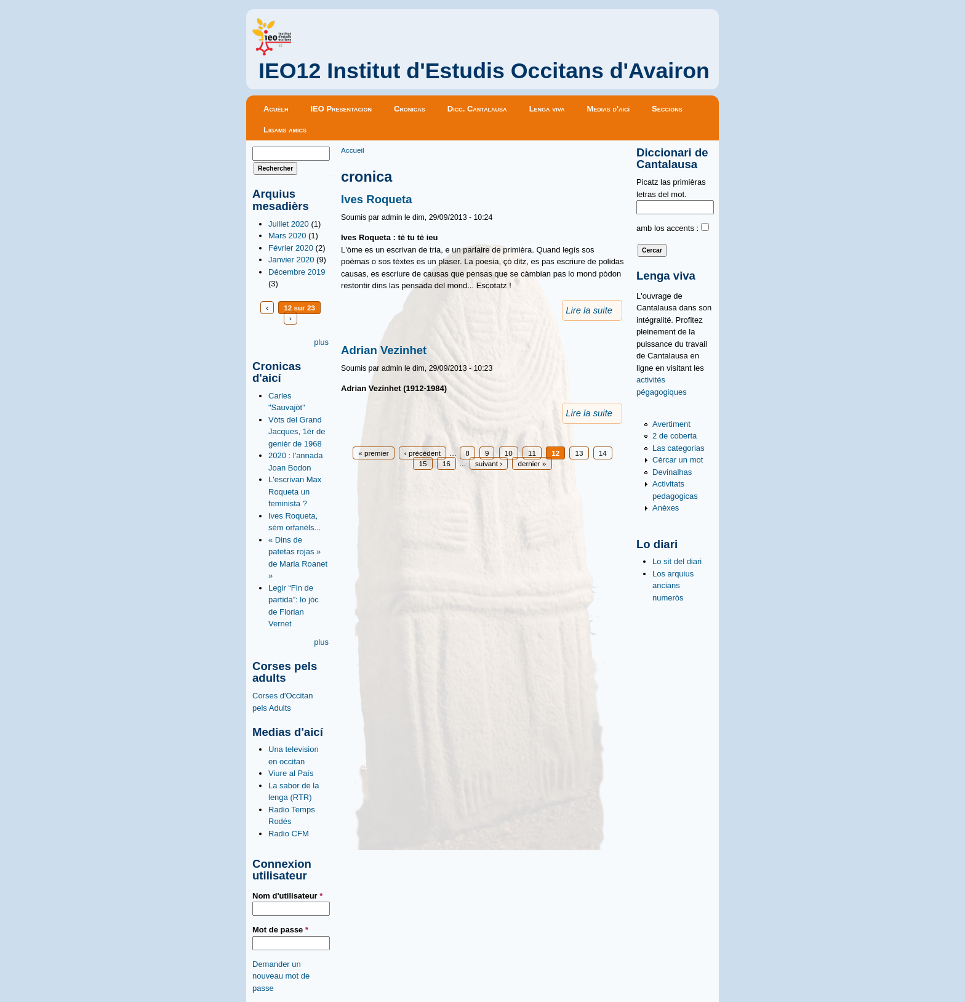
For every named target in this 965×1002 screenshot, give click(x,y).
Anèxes (665, 507)
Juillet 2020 (288, 223)
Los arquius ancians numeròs (673, 585)
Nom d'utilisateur (287, 895)
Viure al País (290, 773)
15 (422, 463)
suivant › (488, 463)
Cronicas (409, 108)
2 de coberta (674, 435)
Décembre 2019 (297, 272)
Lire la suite (589, 310)
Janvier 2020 (291, 259)
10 (509, 453)
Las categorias (678, 448)
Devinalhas (672, 472)
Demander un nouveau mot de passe (281, 976)
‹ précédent (422, 453)
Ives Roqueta (376, 199)
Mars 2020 (287, 235)
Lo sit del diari (677, 561)
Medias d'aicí (608, 108)
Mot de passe (280, 929)
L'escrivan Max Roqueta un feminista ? (294, 491)
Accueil (352, 150)
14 (603, 453)
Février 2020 (290, 248)
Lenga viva (547, 108)
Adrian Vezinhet (383, 350)
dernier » (532, 463)
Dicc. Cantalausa (477, 108)
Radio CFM (288, 833)
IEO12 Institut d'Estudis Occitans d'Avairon (484, 71)
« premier (373, 453)
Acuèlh (275, 108)
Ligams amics (284, 129)
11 (532, 453)
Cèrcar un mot (677, 459)
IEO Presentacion (341, 108)
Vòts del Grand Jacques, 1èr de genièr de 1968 (297, 431)
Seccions (667, 108)
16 (446, 463)
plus (321, 342)
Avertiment (671, 424)
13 (579, 453)
